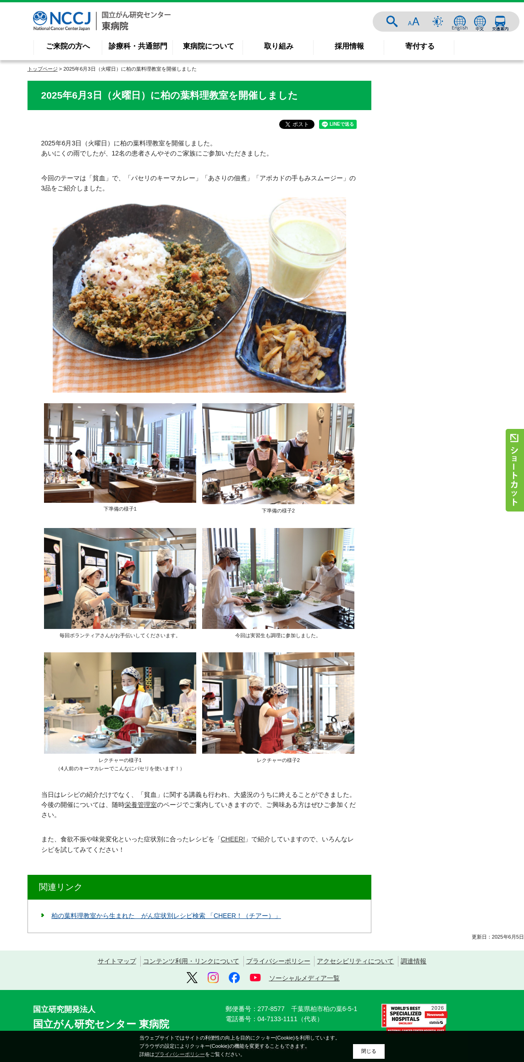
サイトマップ (117, 961)
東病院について (208, 46)
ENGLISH (460, 21)
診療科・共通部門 (138, 46)
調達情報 (413, 961)
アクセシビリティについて (355, 961)
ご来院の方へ (68, 46)
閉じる (368, 1051)
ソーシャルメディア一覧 (304, 978)
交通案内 (500, 21)
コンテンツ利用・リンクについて (191, 961)
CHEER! (233, 839)
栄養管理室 (141, 804)
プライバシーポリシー (278, 961)
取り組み (278, 46)
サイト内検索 (392, 21)
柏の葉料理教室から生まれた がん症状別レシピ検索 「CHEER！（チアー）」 (166, 915)
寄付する (420, 46)
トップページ (43, 69)
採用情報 (349, 46)
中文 (480, 21)
